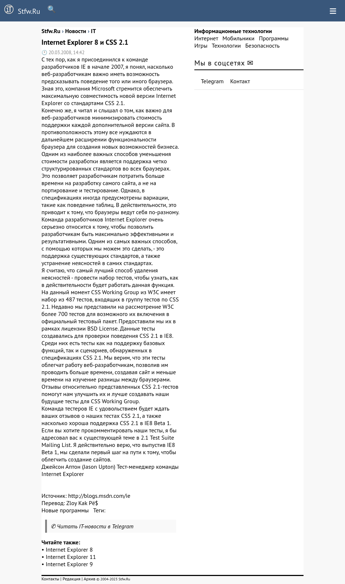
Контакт (240, 81)
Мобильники (238, 38)
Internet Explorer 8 (69, 549)
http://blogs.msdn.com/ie (99, 495)
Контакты (50, 578)
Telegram (212, 81)
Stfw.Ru (20, 10)
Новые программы (65, 510)
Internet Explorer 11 (71, 556)
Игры (200, 45)
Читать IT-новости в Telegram (95, 526)
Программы (273, 38)
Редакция (71, 578)
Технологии (226, 45)
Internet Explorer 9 (69, 564)
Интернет (206, 38)
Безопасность (262, 45)
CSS (109, 103)
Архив (89, 578)
